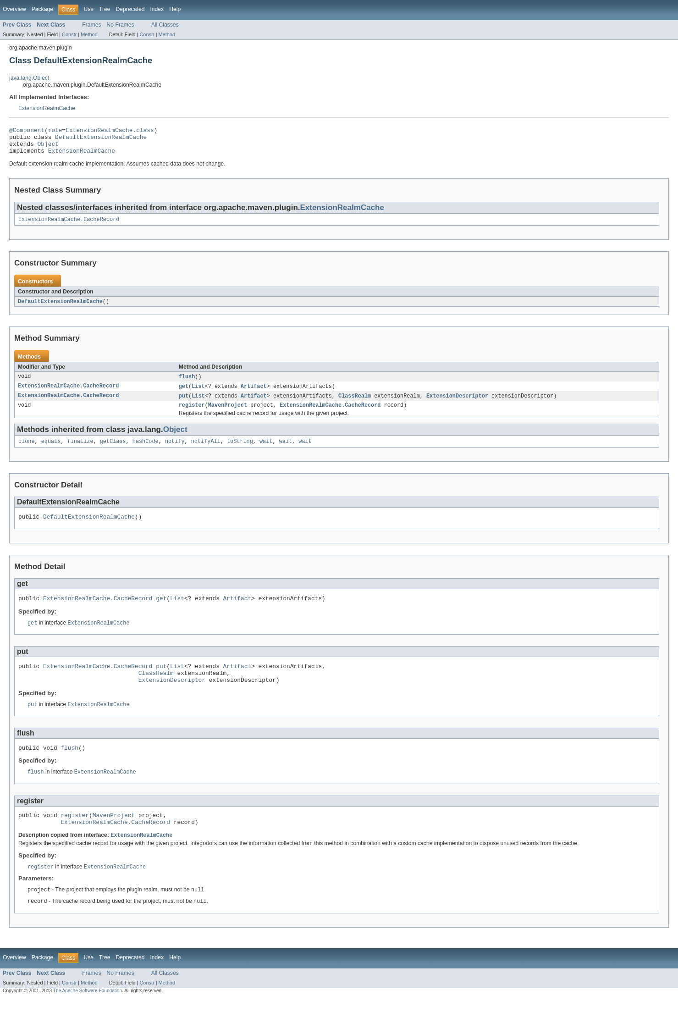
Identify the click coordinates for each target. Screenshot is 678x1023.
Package (42, 9)
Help (175, 9)
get (183, 394)
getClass (113, 451)
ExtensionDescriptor (457, 404)
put (183, 404)
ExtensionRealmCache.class (110, 131)
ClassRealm (354, 404)
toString (240, 451)
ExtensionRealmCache (46, 108)
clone (26, 451)
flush (187, 383)
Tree (104, 9)
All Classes (165, 25)
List (198, 394)
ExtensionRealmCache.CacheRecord (68, 225)
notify (175, 451)
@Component (26, 131)
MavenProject (227, 414)
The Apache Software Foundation (87, 1014)
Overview (14, 9)
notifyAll (205, 451)
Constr (69, 34)
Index (157, 9)
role (55, 131)
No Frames (120, 25)
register (192, 414)
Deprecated (130, 9)
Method (89, 34)
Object (48, 148)
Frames (91, 25)
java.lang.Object (29, 78)
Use (88, 9)
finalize (80, 451)
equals (51, 451)
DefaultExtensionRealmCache (101, 139)
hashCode (145, 451)
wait (265, 451)
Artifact (254, 394)
